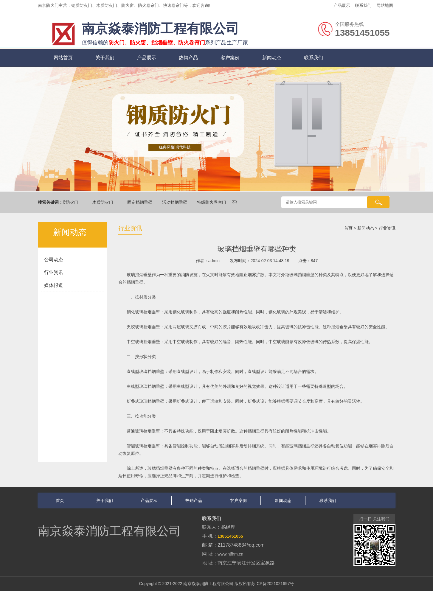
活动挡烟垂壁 (175, 202)
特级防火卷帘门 (212, 202)
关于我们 (104, 57)
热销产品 (188, 57)
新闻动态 (271, 57)
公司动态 (53, 259)
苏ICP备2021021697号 (272, 583)
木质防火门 (103, 202)
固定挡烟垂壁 (140, 202)
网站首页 (63, 57)
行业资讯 (53, 272)
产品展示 (341, 5)
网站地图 (384, 5)
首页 (348, 228)
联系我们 (363, 5)
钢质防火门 (68, 202)
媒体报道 (53, 285)
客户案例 (230, 57)
